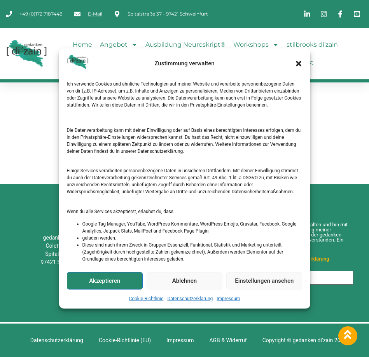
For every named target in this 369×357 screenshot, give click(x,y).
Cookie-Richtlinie (146, 298)
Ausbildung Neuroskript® (185, 44)
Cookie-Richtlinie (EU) (125, 340)
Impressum (228, 298)
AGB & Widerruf (228, 340)
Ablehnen (184, 280)
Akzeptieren (104, 280)
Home (82, 44)
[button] (299, 63)
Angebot (119, 45)
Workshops (256, 45)
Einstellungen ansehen (264, 280)
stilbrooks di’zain (312, 44)
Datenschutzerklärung (190, 298)
